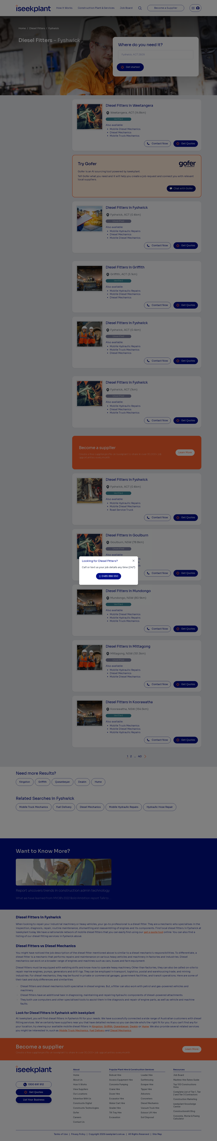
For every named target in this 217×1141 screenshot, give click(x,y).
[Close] (133, 560)
